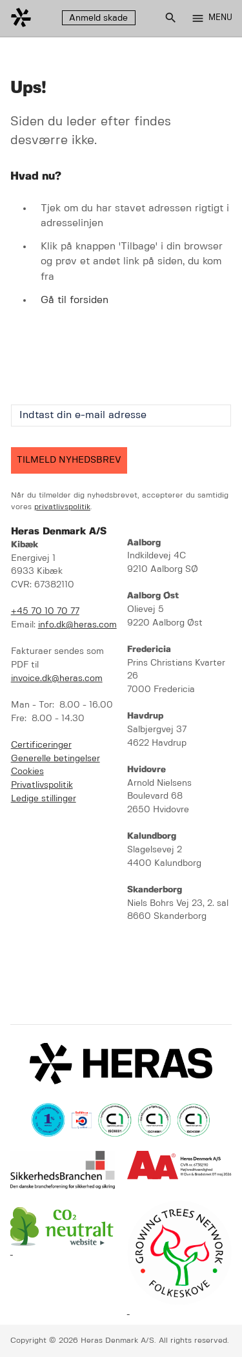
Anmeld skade (98, 18)
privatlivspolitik (62, 506)
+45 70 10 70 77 (45, 611)
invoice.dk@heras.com (57, 679)
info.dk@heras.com (77, 625)
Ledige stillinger (43, 799)
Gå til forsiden (74, 300)
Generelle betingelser (55, 759)
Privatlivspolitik (42, 785)
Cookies (27, 772)
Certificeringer (41, 745)
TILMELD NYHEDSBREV (69, 460)
